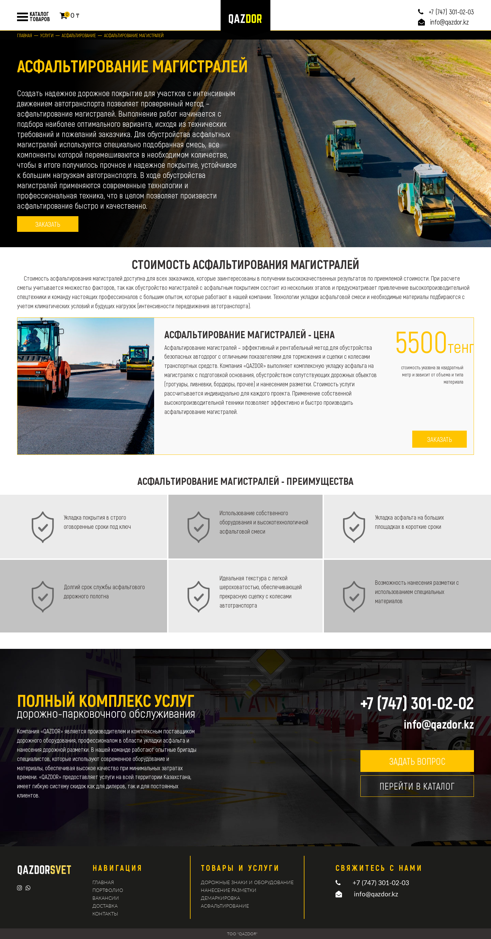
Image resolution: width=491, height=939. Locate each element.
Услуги (47, 35)
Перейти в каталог (417, 785)
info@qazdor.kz (449, 22)
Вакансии (105, 898)
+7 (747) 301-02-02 (417, 702)
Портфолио (107, 890)
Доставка (105, 906)
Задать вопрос (417, 761)
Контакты (105, 913)
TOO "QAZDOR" (242, 933)
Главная (24, 35)
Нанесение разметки (228, 890)
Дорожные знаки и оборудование (247, 882)
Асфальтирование (79, 35)
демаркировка (220, 898)
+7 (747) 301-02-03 (451, 12)
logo (245, 19)
